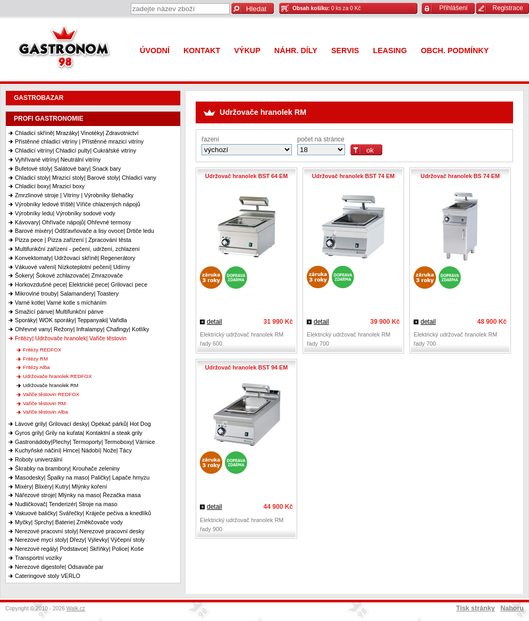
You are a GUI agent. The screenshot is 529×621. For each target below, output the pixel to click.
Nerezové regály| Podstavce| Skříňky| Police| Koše (79, 549)
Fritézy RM (35, 359)
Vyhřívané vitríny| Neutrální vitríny (57, 159)
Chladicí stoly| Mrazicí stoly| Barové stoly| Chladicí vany (85, 177)
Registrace (507, 8)
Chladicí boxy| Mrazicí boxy (50, 186)
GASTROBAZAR (38, 98)
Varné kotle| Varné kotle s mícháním (60, 302)
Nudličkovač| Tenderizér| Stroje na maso (66, 504)
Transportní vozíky (38, 558)
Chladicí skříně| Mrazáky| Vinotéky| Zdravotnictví (77, 133)
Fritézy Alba (36, 367)
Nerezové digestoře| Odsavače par (59, 567)
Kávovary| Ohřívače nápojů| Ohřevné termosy (73, 222)
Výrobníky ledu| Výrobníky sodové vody (65, 213)
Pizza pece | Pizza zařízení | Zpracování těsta (73, 240)
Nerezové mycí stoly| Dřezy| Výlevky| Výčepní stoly (80, 539)
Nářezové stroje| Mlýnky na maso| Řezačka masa (78, 495)
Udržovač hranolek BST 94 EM (246, 367)
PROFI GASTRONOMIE (48, 118)
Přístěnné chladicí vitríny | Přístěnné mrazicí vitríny (79, 141)
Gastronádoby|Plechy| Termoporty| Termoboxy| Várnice (85, 442)
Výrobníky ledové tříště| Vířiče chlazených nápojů (77, 204)
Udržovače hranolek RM (50, 385)
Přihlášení (453, 8)
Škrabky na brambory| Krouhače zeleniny (67, 468)
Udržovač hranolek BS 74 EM (460, 176)
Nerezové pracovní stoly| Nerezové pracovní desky (79, 531)
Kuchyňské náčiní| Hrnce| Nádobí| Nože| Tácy (73, 450)
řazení (210, 139)
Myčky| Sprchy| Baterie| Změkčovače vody (69, 522)
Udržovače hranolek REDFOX (57, 376)
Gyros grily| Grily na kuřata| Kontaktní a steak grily (78, 433)
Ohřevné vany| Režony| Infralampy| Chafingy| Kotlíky (82, 329)
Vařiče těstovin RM (44, 403)
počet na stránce (321, 139)
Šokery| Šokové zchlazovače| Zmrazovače (69, 275)
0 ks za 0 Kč (326, 8)
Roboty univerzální (38, 459)
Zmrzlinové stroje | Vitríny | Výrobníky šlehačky (74, 195)
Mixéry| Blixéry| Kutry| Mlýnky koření (61, 486)
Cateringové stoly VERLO (47, 576)
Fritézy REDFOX (42, 350)
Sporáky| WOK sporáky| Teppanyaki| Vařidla (71, 320)
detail (214, 321)
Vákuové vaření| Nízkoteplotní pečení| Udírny (72, 267)
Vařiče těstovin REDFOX (51, 394)
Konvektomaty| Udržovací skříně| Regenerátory (75, 258)
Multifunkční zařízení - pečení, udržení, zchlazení (77, 249)
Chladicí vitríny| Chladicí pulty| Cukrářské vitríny (75, 150)
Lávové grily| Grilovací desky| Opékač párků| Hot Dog (83, 424)
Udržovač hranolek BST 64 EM (246, 176)
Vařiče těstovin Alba (45, 412)
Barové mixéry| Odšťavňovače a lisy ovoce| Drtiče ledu (84, 231)
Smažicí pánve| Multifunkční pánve (59, 311)
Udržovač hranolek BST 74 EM (353, 176)
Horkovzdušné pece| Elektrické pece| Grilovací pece (81, 284)
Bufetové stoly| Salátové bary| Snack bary (68, 168)
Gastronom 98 (66, 49)
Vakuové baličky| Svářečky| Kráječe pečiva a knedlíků (83, 513)
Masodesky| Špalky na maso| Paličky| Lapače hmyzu (82, 477)
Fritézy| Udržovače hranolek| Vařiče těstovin (71, 338)
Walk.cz (76, 608)
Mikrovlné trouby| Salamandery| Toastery (67, 293)
